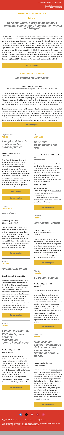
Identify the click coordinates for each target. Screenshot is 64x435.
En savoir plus (32, 124)
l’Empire (14, 182)
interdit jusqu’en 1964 (26, 104)
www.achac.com (41, 423)
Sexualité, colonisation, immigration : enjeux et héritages (31, 36)
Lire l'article (16, 191)
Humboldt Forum (56, 370)
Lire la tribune (32, 65)
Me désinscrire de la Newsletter (30, 425)
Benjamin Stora (25, 41)
